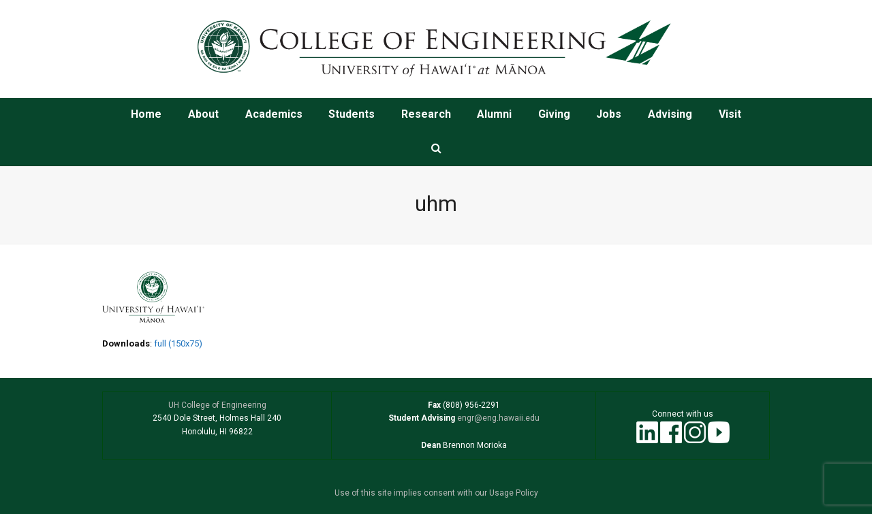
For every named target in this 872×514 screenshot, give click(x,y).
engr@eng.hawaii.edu (497, 418)
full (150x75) (178, 343)
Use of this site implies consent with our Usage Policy (436, 493)
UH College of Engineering (217, 405)
